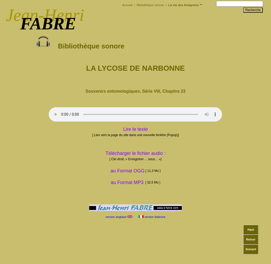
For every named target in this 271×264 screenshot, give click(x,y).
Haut (250, 229)
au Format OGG (135, 170)
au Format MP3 (127, 182)
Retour (250, 239)
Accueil (127, 5)
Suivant (251, 249)
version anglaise (119, 216)
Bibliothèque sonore (80, 42)
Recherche (253, 10)
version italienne (152, 216)
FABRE (48, 23)
